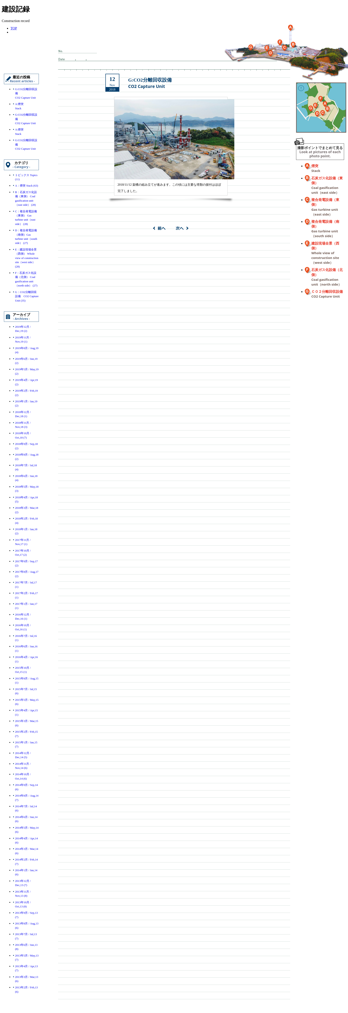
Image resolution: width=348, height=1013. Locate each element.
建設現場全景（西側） (325, 253)
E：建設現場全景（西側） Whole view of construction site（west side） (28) (26, 258)
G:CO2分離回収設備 (150, 83)
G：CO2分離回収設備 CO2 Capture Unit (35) (27, 296)
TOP (13, 28)
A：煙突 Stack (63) (26, 185)
